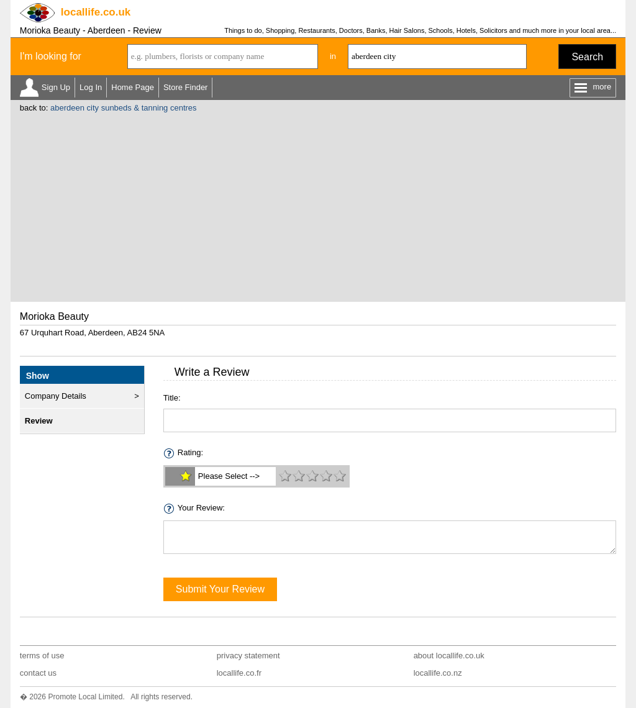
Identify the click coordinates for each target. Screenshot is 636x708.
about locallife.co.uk (449, 655)
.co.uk (95, 12)
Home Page (132, 87)
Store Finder (185, 87)
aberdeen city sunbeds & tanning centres (123, 107)
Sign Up (56, 87)
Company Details (55, 396)
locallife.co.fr (239, 673)
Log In (91, 87)
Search (587, 57)
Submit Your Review (220, 589)
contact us (38, 673)
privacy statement (248, 655)
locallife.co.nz (438, 673)
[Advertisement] (318, 206)
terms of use (42, 655)
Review (39, 420)
